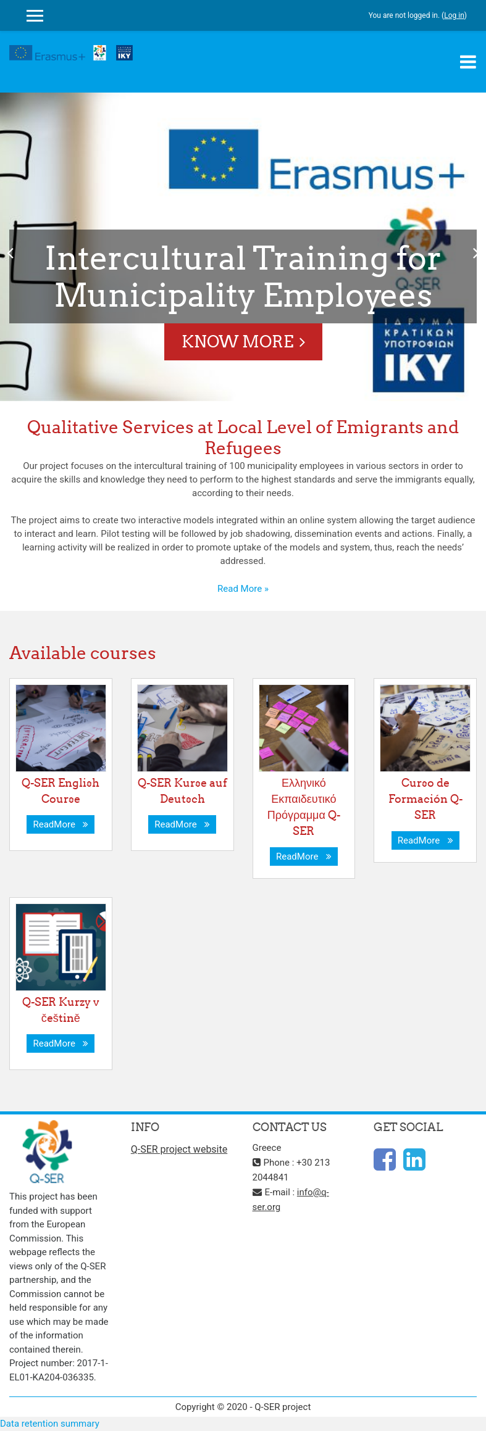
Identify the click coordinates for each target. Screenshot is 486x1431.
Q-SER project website (179, 1149)
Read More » (243, 588)
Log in (454, 15)
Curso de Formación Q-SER (425, 799)
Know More (237, 341)
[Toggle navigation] (468, 61)
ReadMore (60, 824)
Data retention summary (49, 1423)
